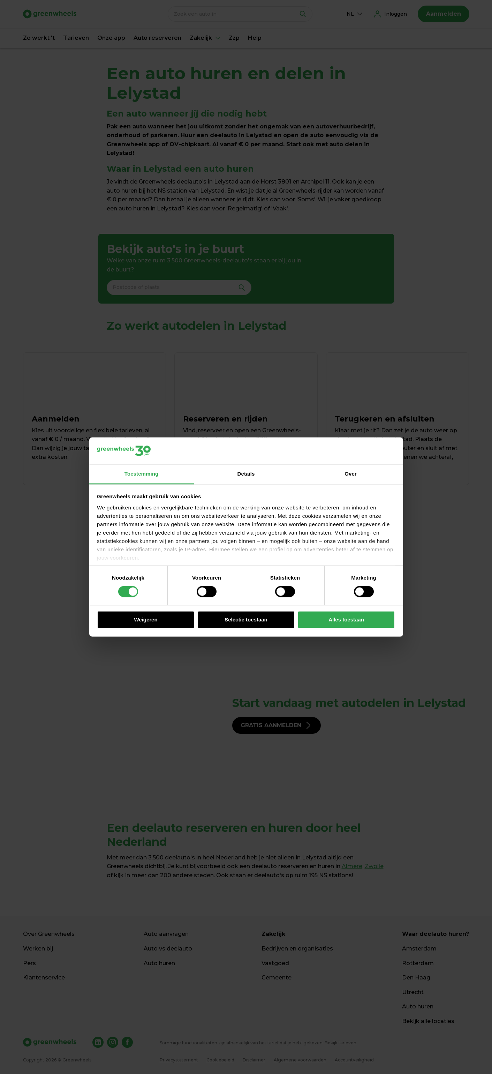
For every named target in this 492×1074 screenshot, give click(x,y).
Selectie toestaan (246, 619)
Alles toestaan (346, 619)
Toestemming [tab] (141, 474)
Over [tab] (351, 474)
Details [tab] (246, 474)
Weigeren (145, 619)
